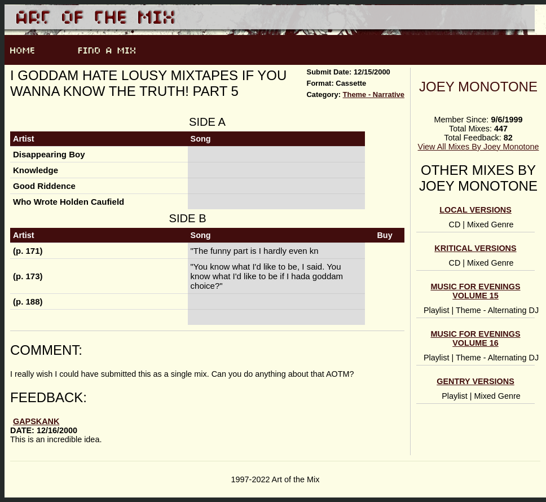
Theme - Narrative (373, 94)
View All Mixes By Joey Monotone (478, 146)
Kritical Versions (475, 248)
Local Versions (475, 209)
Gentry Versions (475, 381)
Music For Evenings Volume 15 (475, 291)
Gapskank (36, 421)
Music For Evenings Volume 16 (475, 338)
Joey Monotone (478, 86)
